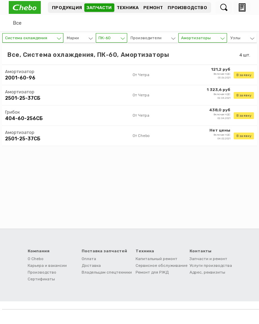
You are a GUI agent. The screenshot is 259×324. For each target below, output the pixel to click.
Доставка (91, 265)
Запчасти (99, 7)
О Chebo (36, 258)
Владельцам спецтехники (107, 272)
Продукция (67, 7)
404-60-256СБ (24, 118)
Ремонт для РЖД (152, 272)
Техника (128, 7)
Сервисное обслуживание (162, 265)
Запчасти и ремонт (208, 258)
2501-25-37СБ (22, 98)
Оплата (89, 258)
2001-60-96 (20, 78)
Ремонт (153, 7)
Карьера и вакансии (47, 265)
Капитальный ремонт (156, 258)
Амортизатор (19, 71)
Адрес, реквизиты (207, 272)
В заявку (243, 75)
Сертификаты (41, 279)
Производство (187, 7)
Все (17, 23)
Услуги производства (211, 265)
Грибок (12, 112)
